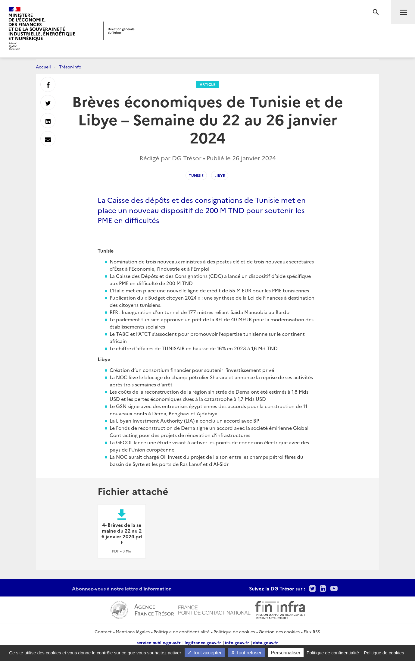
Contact (103, 631)
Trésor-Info (70, 67)
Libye (219, 175)
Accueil (43, 67)
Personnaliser (286, 652)
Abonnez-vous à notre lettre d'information (122, 588)
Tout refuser (246, 652)
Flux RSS (312, 631)
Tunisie (196, 175)
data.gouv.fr (265, 642)
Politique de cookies (234, 631)
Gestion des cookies (279, 631)
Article (207, 84)
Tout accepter (205, 652)
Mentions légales (133, 631)
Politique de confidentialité (182, 631)
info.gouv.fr (237, 642)
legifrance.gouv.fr (203, 642)
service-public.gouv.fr (159, 642)
